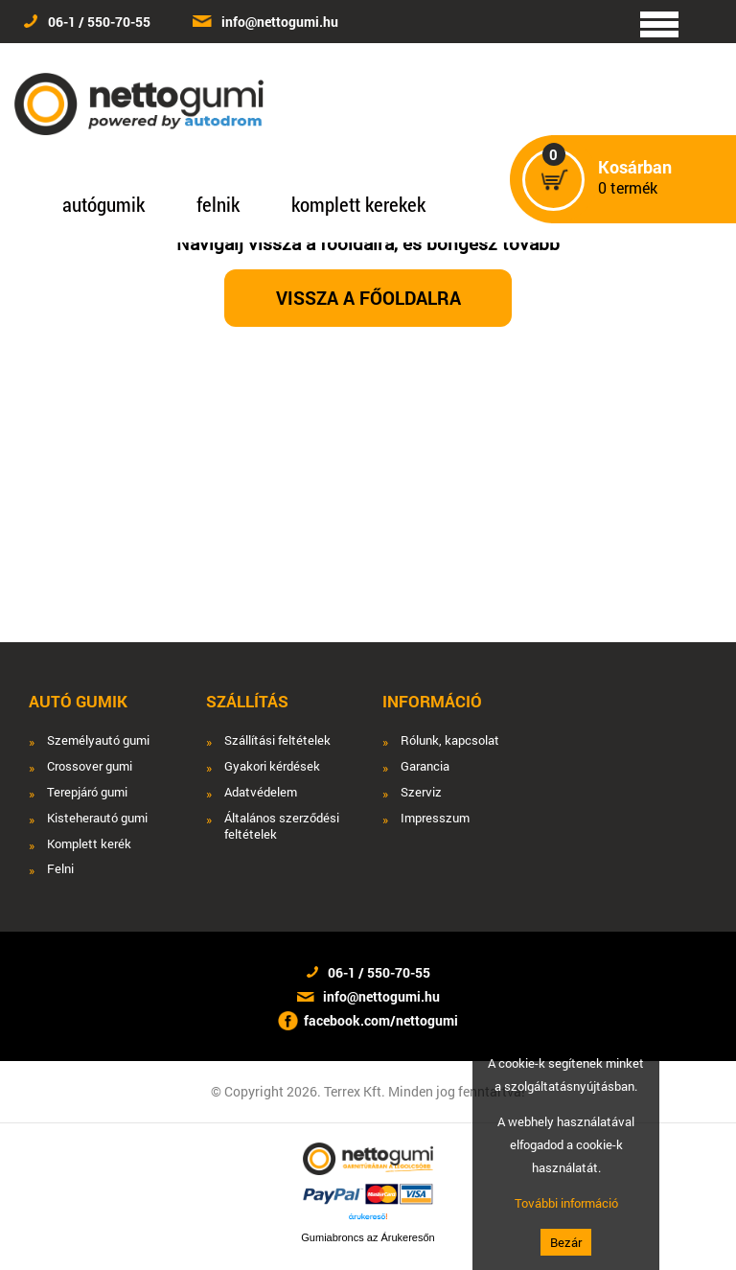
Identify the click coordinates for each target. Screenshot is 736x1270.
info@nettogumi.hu (279, 21)
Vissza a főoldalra (368, 298)
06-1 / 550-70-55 (99, 21)
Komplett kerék (89, 844)
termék (635, 177)
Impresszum (435, 818)
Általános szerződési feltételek (281, 826)
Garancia (425, 766)
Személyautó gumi (98, 740)
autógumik (103, 204)
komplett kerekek (358, 204)
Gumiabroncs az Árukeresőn (367, 1237)
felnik (218, 204)
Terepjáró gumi (87, 792)
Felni (60, 869)
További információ (566, 1203)
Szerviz (421, 792)
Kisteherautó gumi (97, 818)
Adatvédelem (260, 792)
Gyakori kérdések (272, 766)
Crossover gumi (89, 766)
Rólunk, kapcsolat (450, 740)
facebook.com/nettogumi (381, 1020)
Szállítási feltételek (277, 740)
